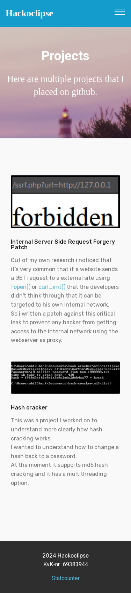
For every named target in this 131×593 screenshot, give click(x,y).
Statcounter (66, 578)
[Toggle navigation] (120, 11)
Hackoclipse (29, 13)
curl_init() (51, 287)
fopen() (20, 287)
